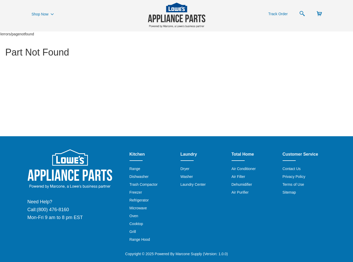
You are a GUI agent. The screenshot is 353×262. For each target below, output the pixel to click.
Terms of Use (293, 184)
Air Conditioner (244, 169)
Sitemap (289, 192)
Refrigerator (139, 200)
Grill (133, 232)
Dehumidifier (242, 184)
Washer (187, 176)
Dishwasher (139, 176)
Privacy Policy (294, 176)
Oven (134, 216)
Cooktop (136, 224)
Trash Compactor (144, 184)
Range (135, 169)
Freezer (136, 192)
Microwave (138, 208)
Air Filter (238, 176)
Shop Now (43, 14)
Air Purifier (240, 192)
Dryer (185, 169)
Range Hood (140, 239)
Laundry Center (193, 184)
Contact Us (292, 169)
